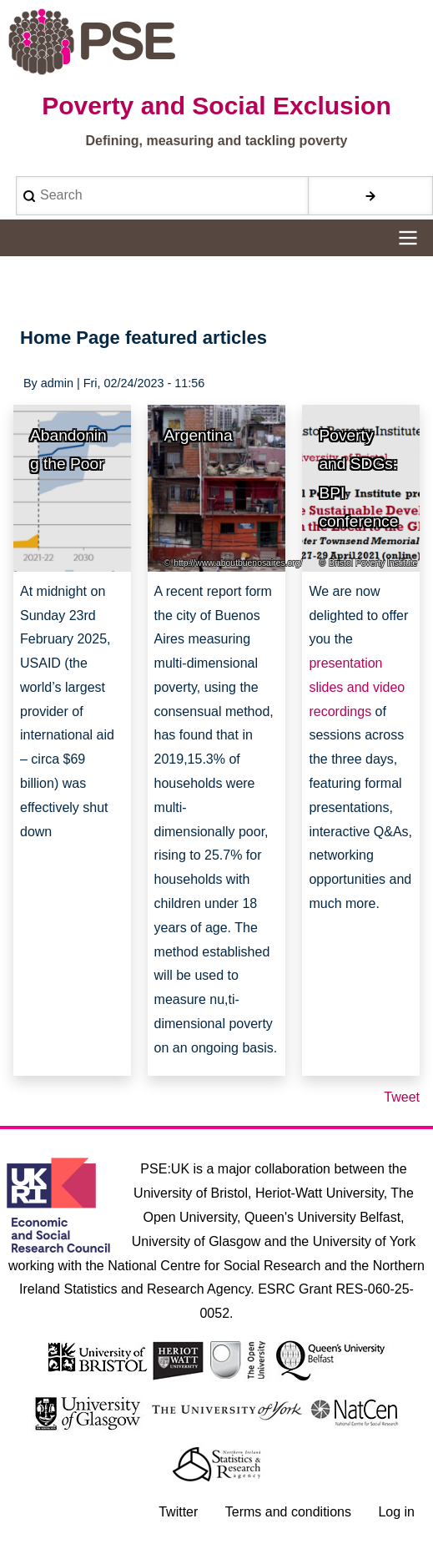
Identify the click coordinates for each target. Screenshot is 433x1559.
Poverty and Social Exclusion (216, 105)
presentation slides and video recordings (357, 687)
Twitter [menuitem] (178, 1512)
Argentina (198, 435)
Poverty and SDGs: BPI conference (358, 478)
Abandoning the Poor (68, 449)
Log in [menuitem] (396, 1512)
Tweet (402, 1097)
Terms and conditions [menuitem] (288, 1512)
